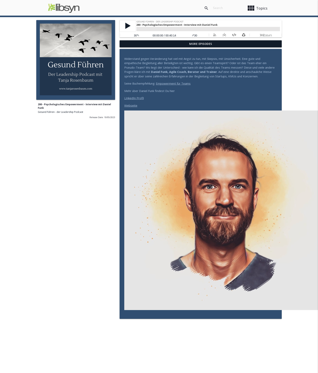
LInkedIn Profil (134, 98)
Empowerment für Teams (173, 83)
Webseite (130, 105)
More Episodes (200, 44)
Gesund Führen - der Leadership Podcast (60, 112)
